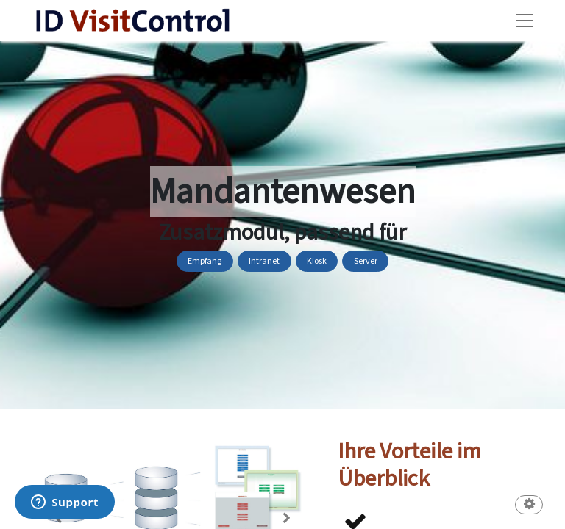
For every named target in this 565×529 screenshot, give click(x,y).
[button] (529, 506)
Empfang (204, 261)
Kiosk (317, 261)
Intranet (264, 261)
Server (365, 261)
